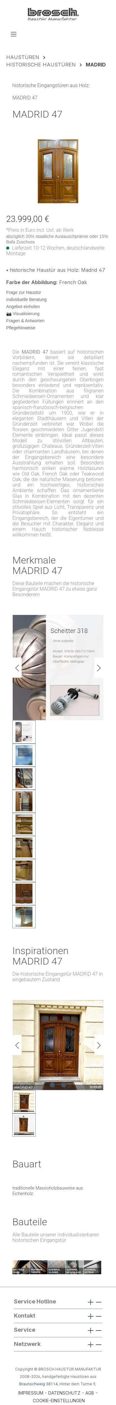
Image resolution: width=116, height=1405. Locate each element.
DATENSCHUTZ (64, 1392)
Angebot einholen (23, 306)
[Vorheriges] (17, 668)
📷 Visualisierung (23, 313)
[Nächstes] (99, 668)
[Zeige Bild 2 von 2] (63, 1084)
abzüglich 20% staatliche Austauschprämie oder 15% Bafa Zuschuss (57, 239)
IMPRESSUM (30, 1392)
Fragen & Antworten (25, 320)
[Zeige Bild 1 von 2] (52, 1084)
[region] (58, 171)
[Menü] (13, 34)
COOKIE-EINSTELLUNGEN (59, 1400)
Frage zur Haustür (23, 292)
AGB (89, 1392)
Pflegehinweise (20, 327)
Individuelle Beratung (26, 299)
